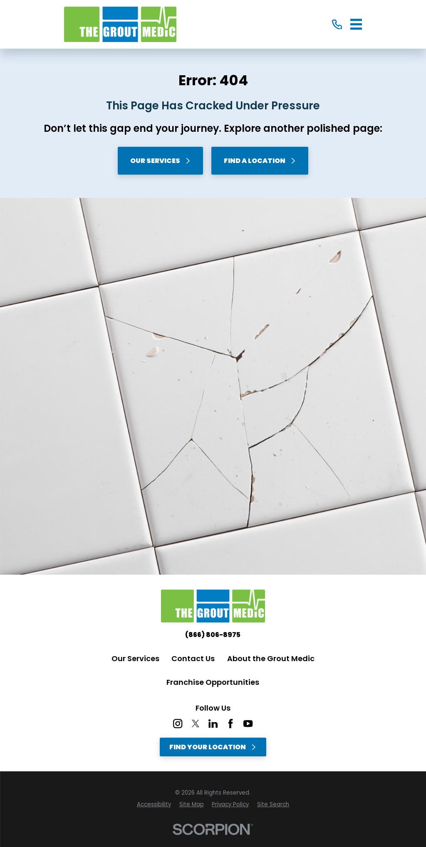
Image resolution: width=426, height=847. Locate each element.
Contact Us (193, 658)
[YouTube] (248, 723)
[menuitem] (154, 804)
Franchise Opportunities (212, 682)
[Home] (120, 24)
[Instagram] (177, 723)
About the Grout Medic (271, 658)
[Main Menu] (356, 24)
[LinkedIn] (213, 723)
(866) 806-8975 (212, 635)
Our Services (160, 160)
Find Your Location (213, 747)
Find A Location (260, 160)
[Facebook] (230, 723)
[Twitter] (195, 723)
